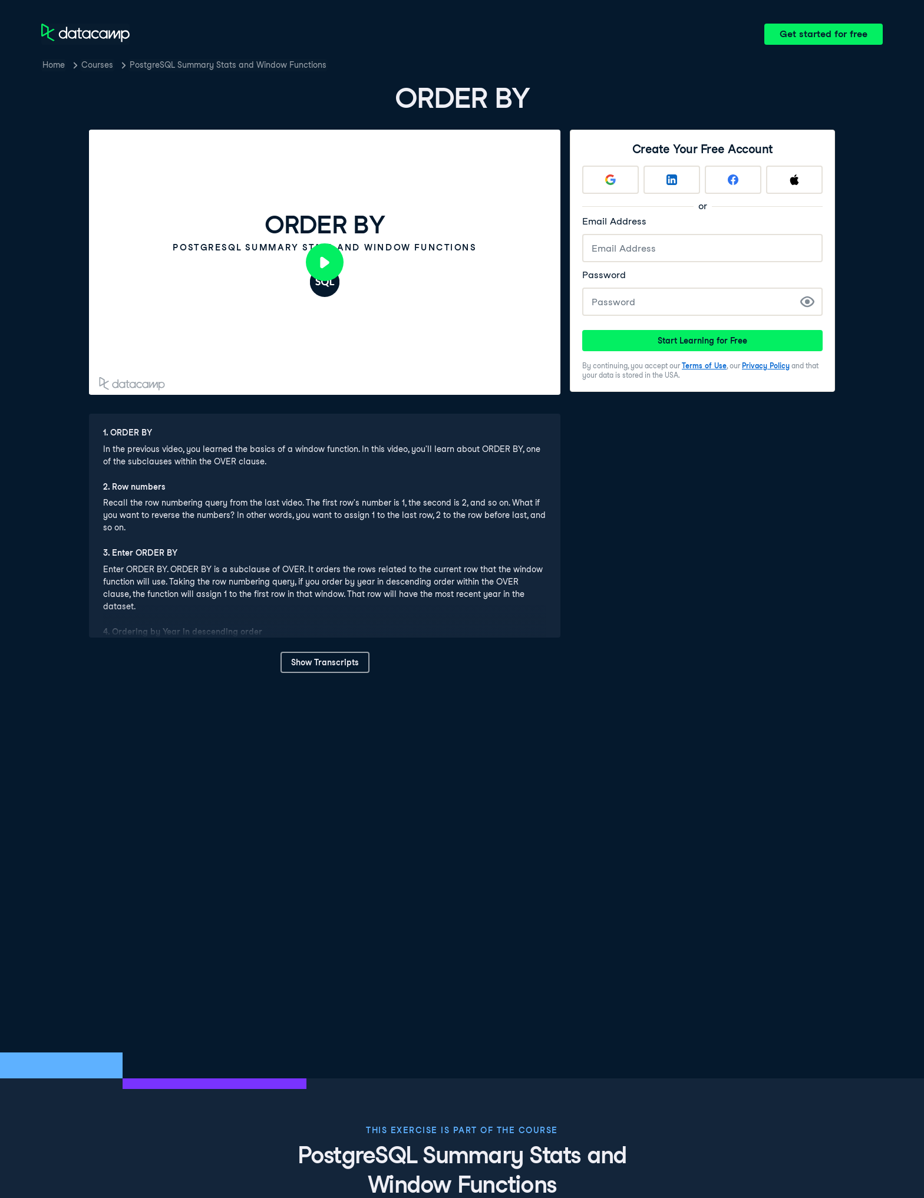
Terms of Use (704, 365)
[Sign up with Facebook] (733, 180)
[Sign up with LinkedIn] (672, 180)
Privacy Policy (766, 365)
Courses (97, 65)
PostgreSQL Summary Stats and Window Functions (228, 65)
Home (53, 65)
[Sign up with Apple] (794, 180)
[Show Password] (807, 302)
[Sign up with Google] (610, 180)
